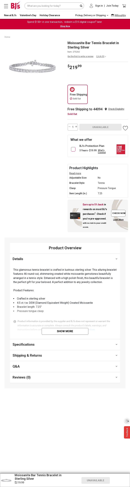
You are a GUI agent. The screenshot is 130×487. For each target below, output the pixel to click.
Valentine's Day (28, 15)
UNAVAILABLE (100, 127)
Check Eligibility (116, 109)
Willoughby (120, 15)
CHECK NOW (118, 213)
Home (7, 37)
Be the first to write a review (80, 56)
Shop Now (65, 26)
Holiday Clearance (50, 15)
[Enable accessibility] (127, 421)
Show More (65, 331)
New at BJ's (10, 15)
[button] (116, 109)
